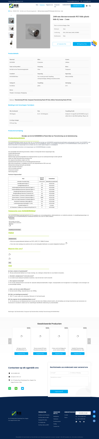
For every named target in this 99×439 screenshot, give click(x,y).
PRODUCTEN (16, 11)
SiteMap (55, 423)
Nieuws (65, 417)
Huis (37, 5)
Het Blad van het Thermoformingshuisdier (28, 11)
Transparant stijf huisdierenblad (31, 311)
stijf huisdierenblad (19, 311)
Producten (42, 5)
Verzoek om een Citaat (77, 6)
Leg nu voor (59, 391)
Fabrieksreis (55, 418)
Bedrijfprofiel (56, 416)
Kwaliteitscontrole (57, 421)
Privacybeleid (18, 437)
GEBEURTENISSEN (65, 5)
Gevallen (66, 415)
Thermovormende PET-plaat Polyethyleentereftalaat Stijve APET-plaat (40, 350)
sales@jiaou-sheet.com (16, 376)
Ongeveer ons (49, 5)
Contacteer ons (57, 5)
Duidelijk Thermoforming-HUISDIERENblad (49, 311)
